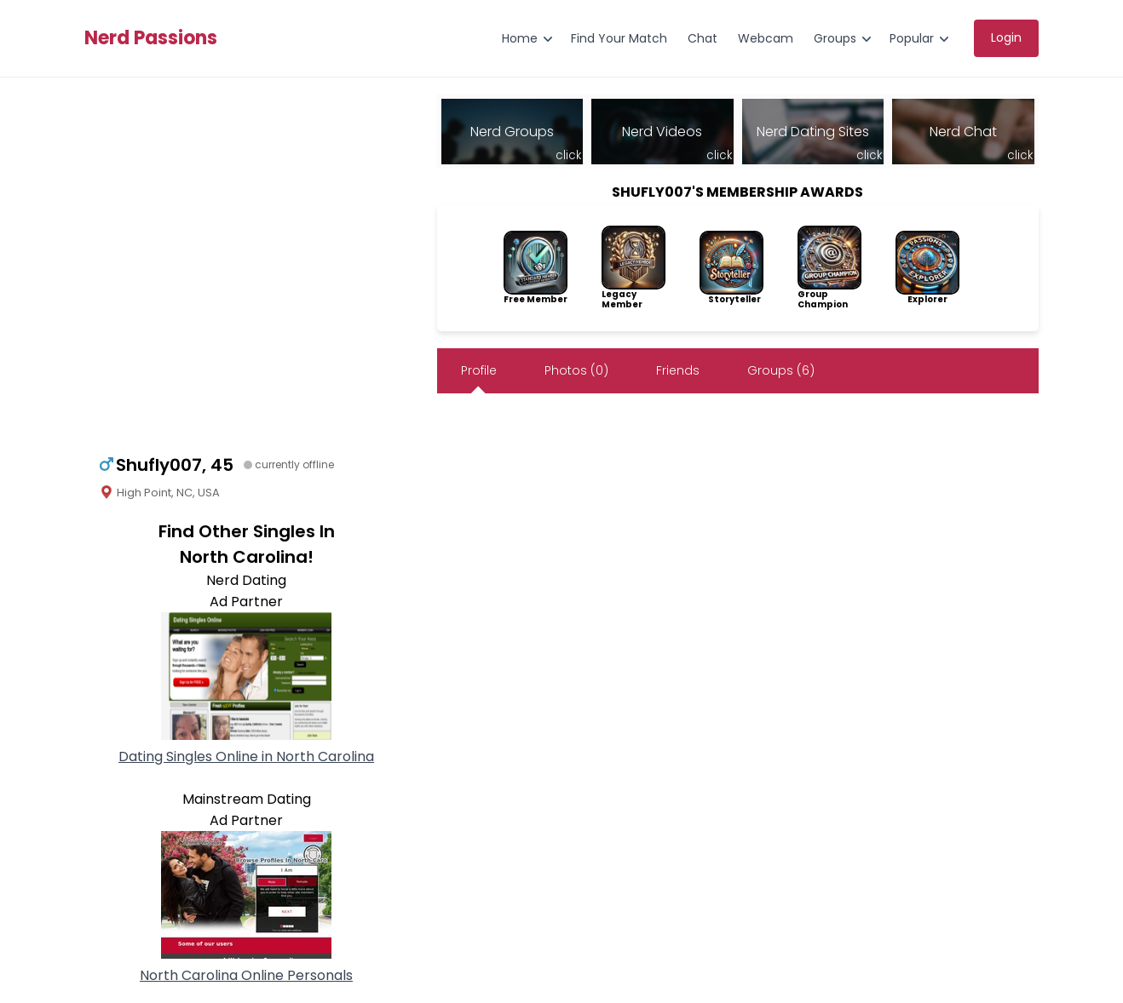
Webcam (765, 38)
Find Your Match (619, 38)
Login (1006, 37)
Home (520, 38)
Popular (912, 38)
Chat (702, 38)
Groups (835, 38)
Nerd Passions (150, 38)
